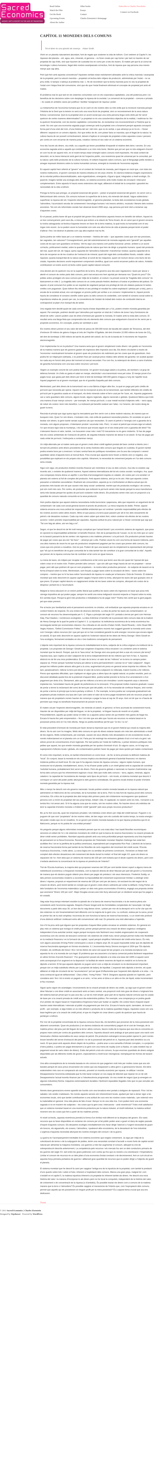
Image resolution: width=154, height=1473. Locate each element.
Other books (85, 6)
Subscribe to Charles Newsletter (132, 6)
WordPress (38, 1214)
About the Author (57, 22)
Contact (83, 14)
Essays (83, 10)
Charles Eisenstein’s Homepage (93, 18)
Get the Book (55, 14)
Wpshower (16, 1214)
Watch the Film (56, 10)
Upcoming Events (57, 18)
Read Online (55, 6)
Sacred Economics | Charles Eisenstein (24, 1210)
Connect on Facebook (129, 12)
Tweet (43, 1202)
